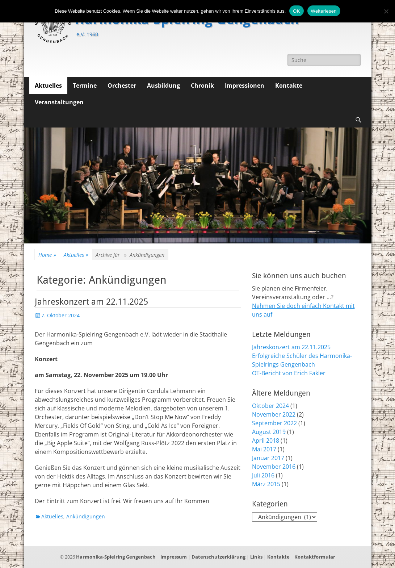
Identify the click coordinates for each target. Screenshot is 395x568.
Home (47, 255)
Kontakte (288, 85)
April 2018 (265, 440)
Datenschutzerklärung (218, 557)
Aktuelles (48, 85)
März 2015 (266, 484)
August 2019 (269, 432)
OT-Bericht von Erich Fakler (288, 373)
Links (256, 557)
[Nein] (386, 11)
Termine (85, 85)
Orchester (122, 85)
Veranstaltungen (59, 102)
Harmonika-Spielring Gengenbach (116, 557)
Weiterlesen (324, 11)
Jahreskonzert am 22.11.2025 (91, 302)
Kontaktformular (314, 557)
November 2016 (273, 467)
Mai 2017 (264, 449)
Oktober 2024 (270, 406)
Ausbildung (163, 85)
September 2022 (274, 423)
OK (296, 11)
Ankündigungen (85, 516)
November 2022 (273, 414)
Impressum (173, 557)
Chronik (202, 85)
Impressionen (244, 85)
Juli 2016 (263, 475)
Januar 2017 (268, 458)
